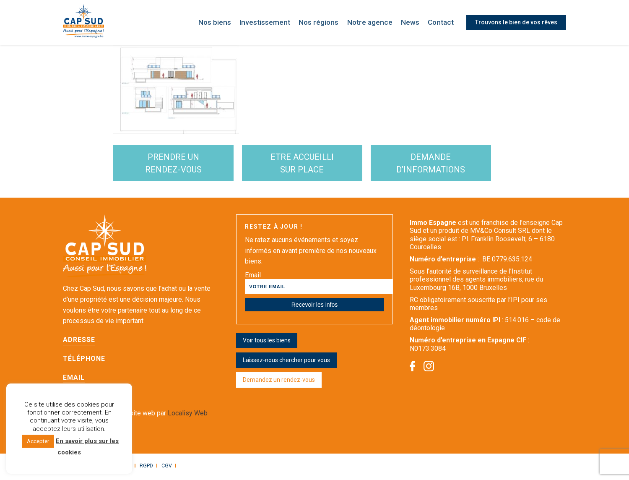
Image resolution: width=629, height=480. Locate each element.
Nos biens (226, 22)
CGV (165, 468)
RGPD (144, 468)
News (412, 22)
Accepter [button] (38, 441)
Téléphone (84, 361)
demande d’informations (450, 164)
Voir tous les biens (267, 342)
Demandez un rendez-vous (279, 381)
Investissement (275, 22)
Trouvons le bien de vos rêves (516, 22)
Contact (442, 22)
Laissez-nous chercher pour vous (286, 362)
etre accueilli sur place (314, 164)
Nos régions (326, 22)
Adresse (79, 342)
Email (74, 379)
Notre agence (373, 22)
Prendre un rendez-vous (177, 164)
